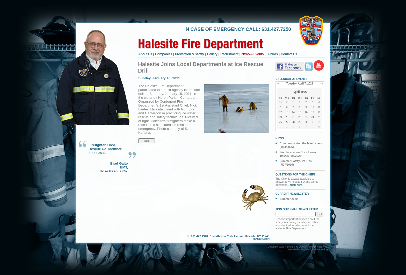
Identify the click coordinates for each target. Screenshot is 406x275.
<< (278, 83)
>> (321, 83)
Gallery (212, 54)
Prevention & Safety (189, 54)
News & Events (252, 54)
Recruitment (229, 54)
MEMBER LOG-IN (261, 239)
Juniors (272, 54)
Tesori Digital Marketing (314, 249)
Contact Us (289, 54)
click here (296, 184)
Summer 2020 (289, 198)
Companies (163, 54)
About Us (145, 54)
